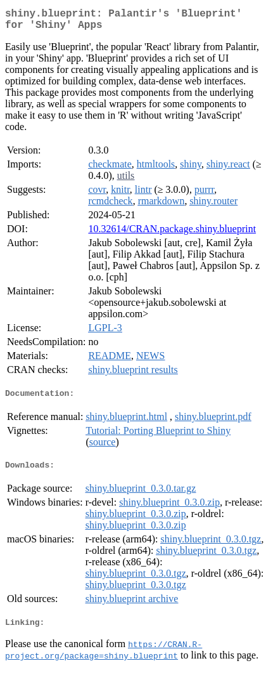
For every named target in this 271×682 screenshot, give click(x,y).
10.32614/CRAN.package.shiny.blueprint (172, 233)
